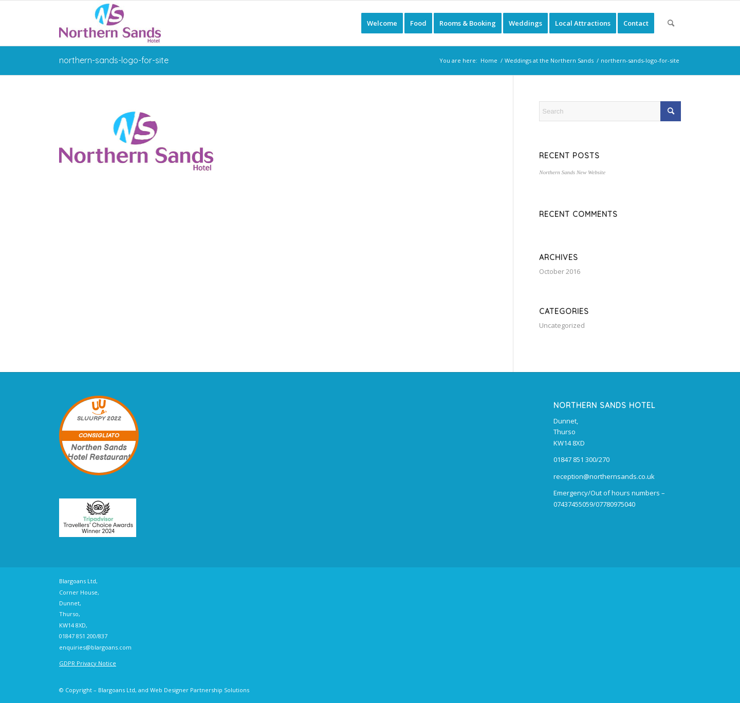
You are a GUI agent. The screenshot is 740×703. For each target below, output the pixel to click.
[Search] (671, 23)
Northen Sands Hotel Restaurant (99, 452)
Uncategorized (562, 325)
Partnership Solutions (219, 690)
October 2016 (559, 271)
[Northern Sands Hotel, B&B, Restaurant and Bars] (110, 23)
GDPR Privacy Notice (87, 663)
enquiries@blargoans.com (95, 647)
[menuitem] (382, 23)
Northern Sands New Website (572, 172)
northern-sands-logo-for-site (114, 60)
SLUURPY (91, 418)
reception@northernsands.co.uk (604, 476)
